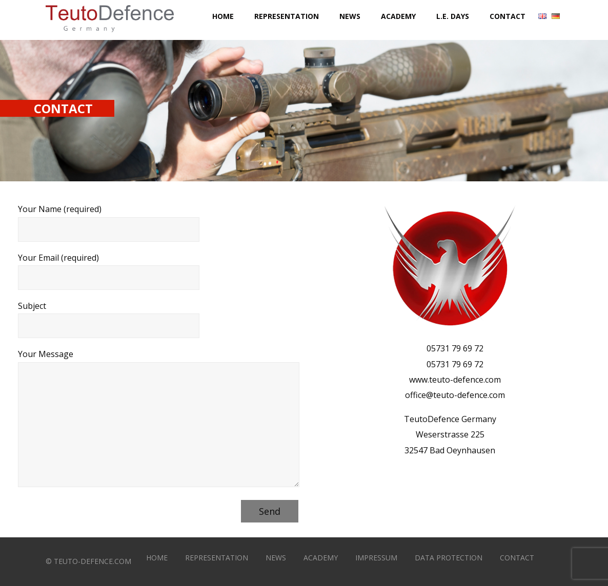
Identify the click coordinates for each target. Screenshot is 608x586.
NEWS (276, 557)
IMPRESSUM (376, 557)
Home (223, 16)
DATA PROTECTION (448, 557)
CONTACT (517, 557)
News (349, 16)
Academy (398, 16)
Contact (507, 16)
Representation (286, 16)
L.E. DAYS (452, 16)
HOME (157, 557)
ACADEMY (320, 557)
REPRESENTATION (216, 557)
